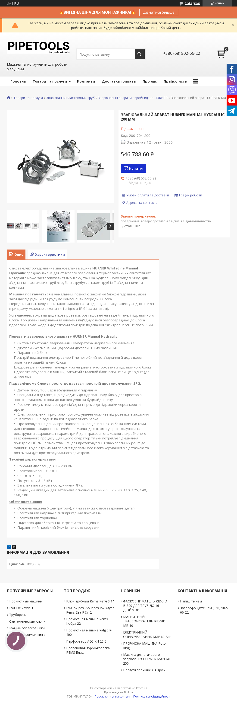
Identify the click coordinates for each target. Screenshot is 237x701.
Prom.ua (141, 688)
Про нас (150, 81)
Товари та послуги (50, 81)
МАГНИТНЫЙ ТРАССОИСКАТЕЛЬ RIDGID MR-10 (144, 621)
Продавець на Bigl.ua (118, 692)
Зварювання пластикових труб (70, 98)
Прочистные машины (25, 601)
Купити (136, 168)
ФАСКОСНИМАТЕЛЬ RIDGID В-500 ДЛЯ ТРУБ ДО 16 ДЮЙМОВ (145, 605)
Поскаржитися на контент (112, 696)
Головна (18, 81)
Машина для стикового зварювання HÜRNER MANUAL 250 (147, 659)
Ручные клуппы (21, 608)
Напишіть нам (191, 601)
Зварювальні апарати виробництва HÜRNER (133, 98)
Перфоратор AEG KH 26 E (86, 641)
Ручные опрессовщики (27, 628)
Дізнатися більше (159, 12)
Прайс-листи (175, 81)
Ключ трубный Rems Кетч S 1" (90, 601)
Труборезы (18, 614)
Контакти (86, 81)
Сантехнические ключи (27, 621)
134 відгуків (192, 3)
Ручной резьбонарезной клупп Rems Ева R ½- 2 (90, 610)
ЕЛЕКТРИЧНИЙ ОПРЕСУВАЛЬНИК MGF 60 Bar (147, 634)
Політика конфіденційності (151, 696)
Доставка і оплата (119, 81)
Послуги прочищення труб (144, 670)
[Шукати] (140, 54)
